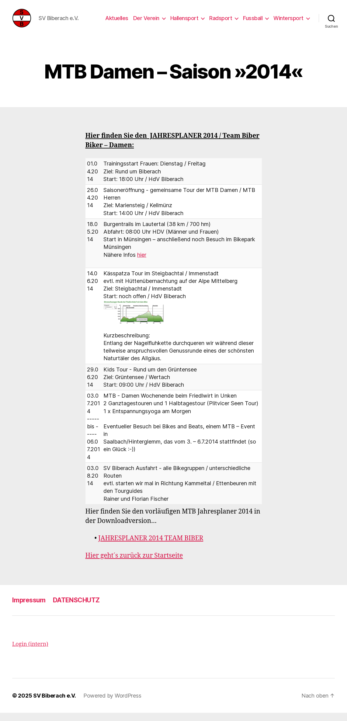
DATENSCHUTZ (76, 608)
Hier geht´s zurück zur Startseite (134, 564)
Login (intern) (30, 652)
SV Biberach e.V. (54, 704)
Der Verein (146, 22)
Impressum (29, 608)
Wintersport (288, 22)
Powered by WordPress (112, 704)
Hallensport (184, 22)
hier (141, 262)
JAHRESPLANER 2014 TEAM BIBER (150, 546)
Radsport (220, 22)
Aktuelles (116, 22)
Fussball (252, 22)
